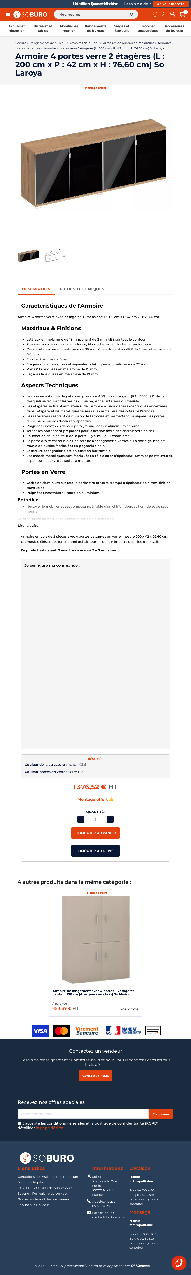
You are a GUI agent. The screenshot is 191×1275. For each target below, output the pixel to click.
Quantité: (95, 812)
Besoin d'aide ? (137, 4)
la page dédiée (49, 1128)
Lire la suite (28, 525)
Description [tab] (36, 289)
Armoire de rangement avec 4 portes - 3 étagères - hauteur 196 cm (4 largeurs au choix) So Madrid (94, 992)
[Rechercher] (96, 14)
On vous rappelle (171, 4)
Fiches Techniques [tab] (82, 289)
